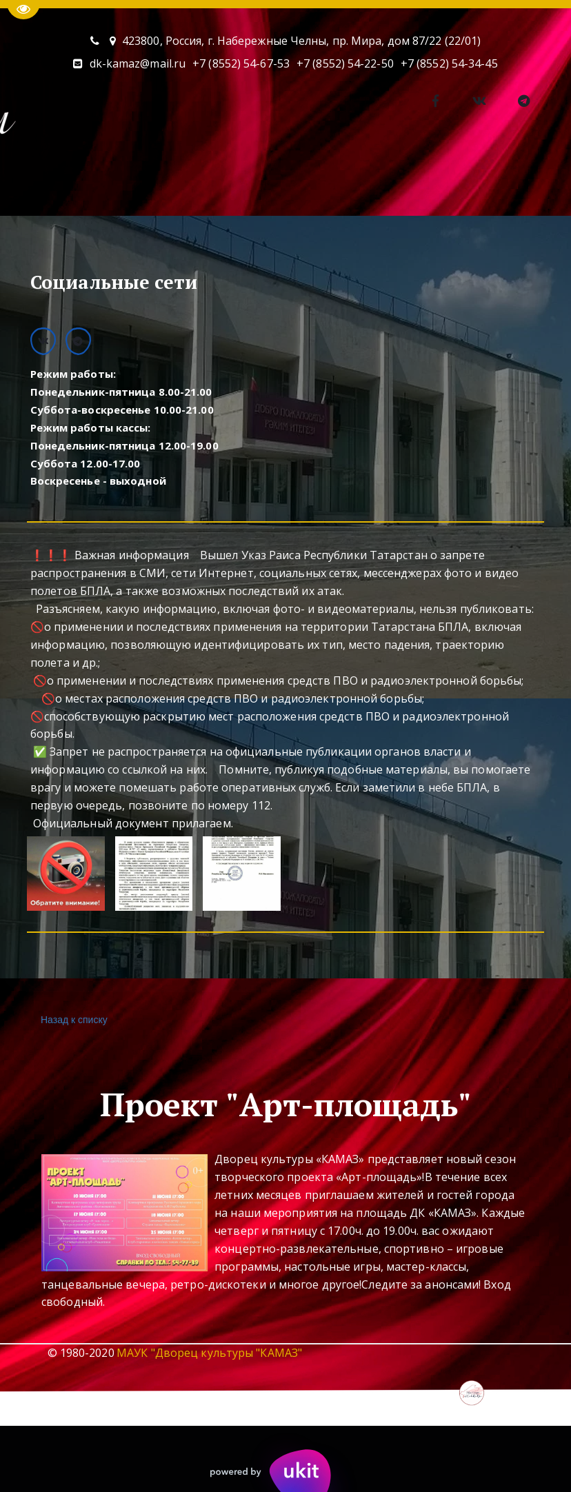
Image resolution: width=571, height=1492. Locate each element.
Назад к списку (72, 1020)
